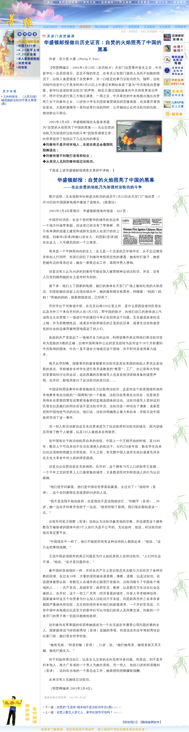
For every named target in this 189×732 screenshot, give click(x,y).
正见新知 (149, 26)
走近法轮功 (50, 26)
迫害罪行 (118, 26)
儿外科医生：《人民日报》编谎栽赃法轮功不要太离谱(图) (20, 100)
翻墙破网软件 (151, 722)
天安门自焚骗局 (148, 31)
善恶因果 (133, 26)
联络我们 (130, 722)
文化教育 (164, 26)
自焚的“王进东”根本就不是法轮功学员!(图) (84, 707)
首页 (123, 31)
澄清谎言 (85, 26)
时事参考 (180, 26)
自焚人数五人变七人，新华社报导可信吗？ (85, 712)
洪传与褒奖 (68, 26)
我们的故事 (101, 26)
